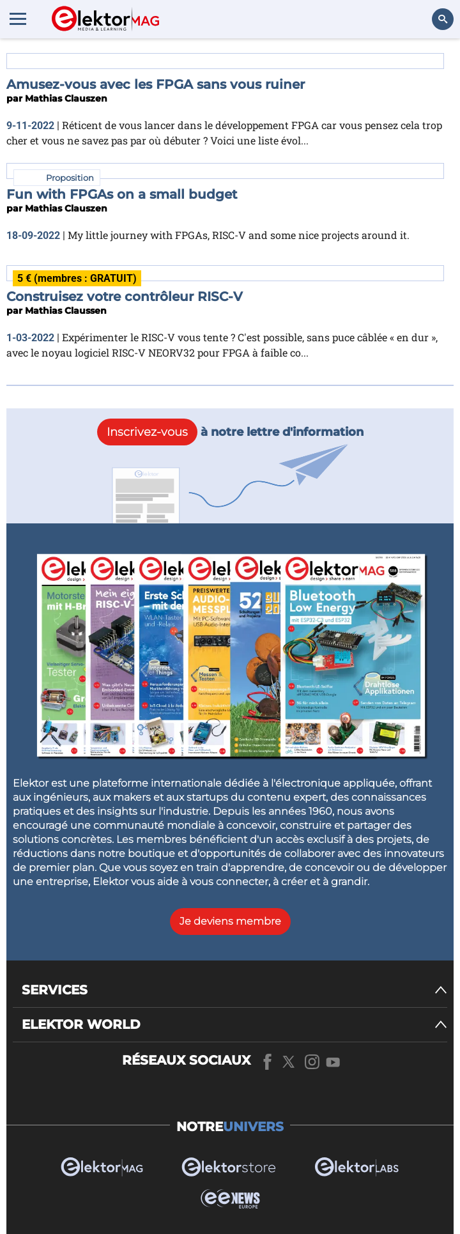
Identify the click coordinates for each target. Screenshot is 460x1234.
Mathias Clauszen (66, 98)
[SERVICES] (234, 990)
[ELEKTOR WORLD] (234, 1024)
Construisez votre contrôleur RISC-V (124, 296)
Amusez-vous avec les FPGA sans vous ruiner (155, 84)
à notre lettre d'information (230, 432)
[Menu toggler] (17, 18)
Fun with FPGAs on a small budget (121, 194)
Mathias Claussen (66, 310)
